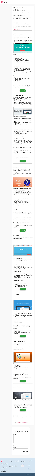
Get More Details (22, 90)
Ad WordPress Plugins (17, 29)
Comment (15, 434)
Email (14, 447)
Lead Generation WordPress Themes (21, 422)
